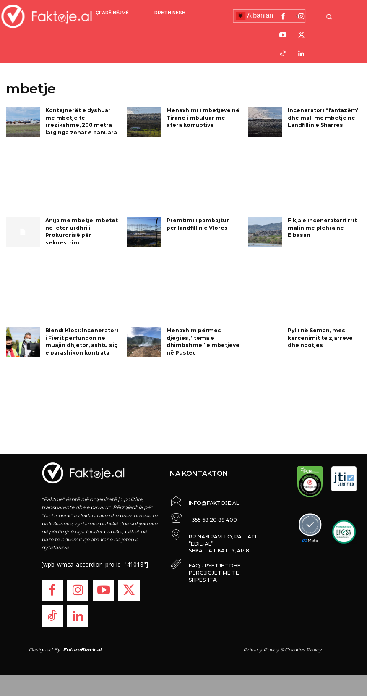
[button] (333, 16)
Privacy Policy (261, 649)
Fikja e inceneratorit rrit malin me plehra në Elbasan (322, 227)
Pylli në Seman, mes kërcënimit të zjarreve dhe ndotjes (320, 337)
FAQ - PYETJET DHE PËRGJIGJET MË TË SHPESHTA (215, 572)
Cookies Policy (303, 649)
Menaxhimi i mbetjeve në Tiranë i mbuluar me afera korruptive (202, 117)
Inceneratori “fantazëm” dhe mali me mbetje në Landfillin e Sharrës (323, 117)
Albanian (254, 16)
